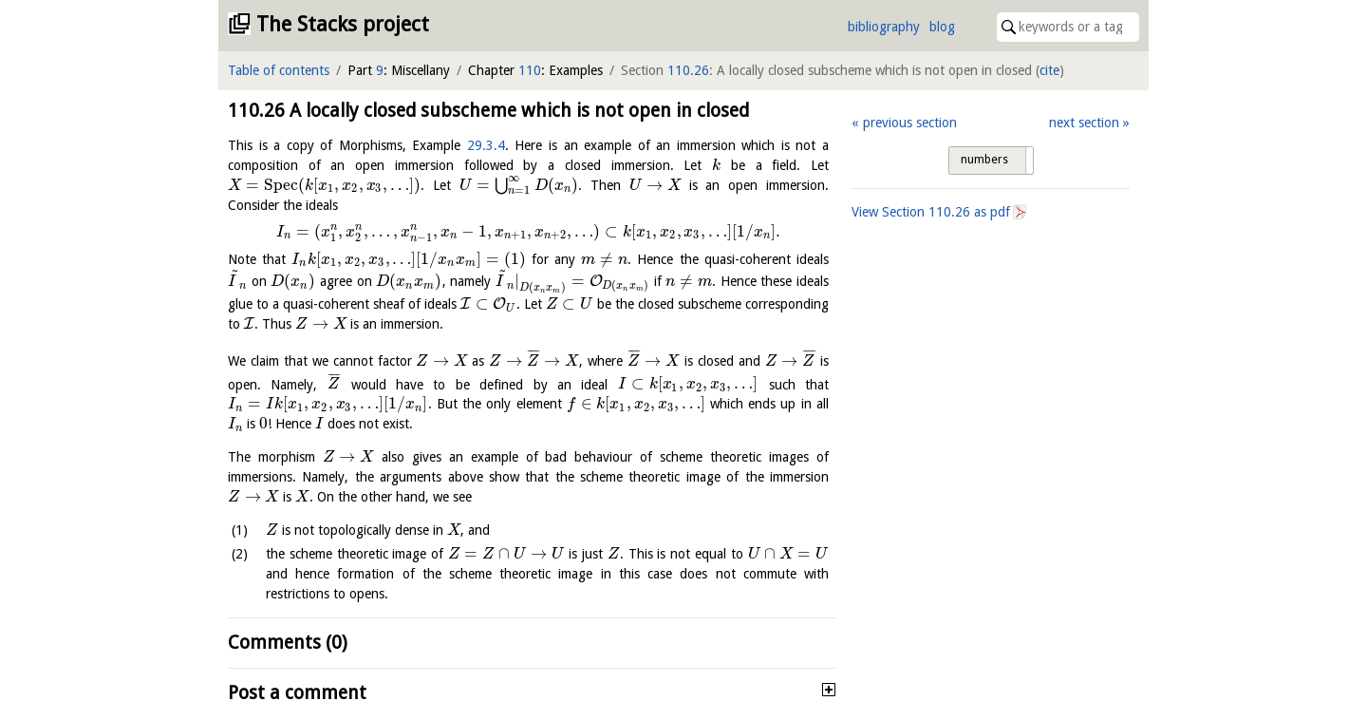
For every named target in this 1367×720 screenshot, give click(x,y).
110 (529, 70)
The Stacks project (342, 24)
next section (1084, 122)
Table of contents (278, 70)
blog (942, 26)
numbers (984, 159)
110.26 (688, 70)
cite (1049, 70)
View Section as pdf (931, 211)
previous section (910, 122)
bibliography (884, 26)
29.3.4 (486, 145)
